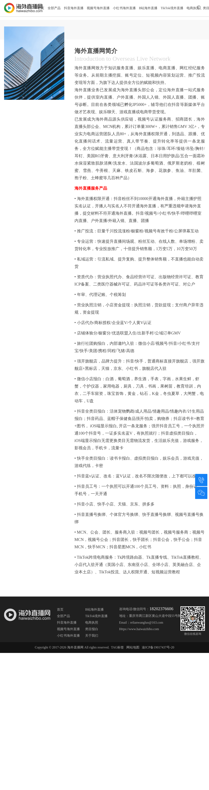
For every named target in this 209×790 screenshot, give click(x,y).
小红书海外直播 (124, 8)
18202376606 (161, 661)
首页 (41, 8)
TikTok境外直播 (172, 8)
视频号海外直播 (98, 8)
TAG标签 (117, 700)
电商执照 (193, 8)
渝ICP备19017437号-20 (158, 700)
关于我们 (91, 688)
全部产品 (54, 8)
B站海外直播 (148, 8)
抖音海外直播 (73, 8)
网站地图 (132, 700)
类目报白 (91, 681)
